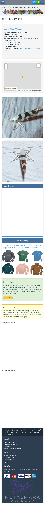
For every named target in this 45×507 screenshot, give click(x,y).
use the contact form (34, 315)
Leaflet (18, 90)
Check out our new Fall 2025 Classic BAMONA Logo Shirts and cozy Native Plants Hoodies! (22, 246)
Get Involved (9, 452)
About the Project (9, 442)
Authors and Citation (10, 444)
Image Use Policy (26, 432)
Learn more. (8, 471)
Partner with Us (9, 460)
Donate (10, 434)
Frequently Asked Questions (13, 448)
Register (6, 462)
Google (29, 90)
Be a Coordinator (9, 458)
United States (22, 48)
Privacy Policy (13, 432)
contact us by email (17, 315)
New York (31, 48)
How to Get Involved (10, 456)
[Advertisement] (22, 212)
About (6, 439)
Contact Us (7, 446)
